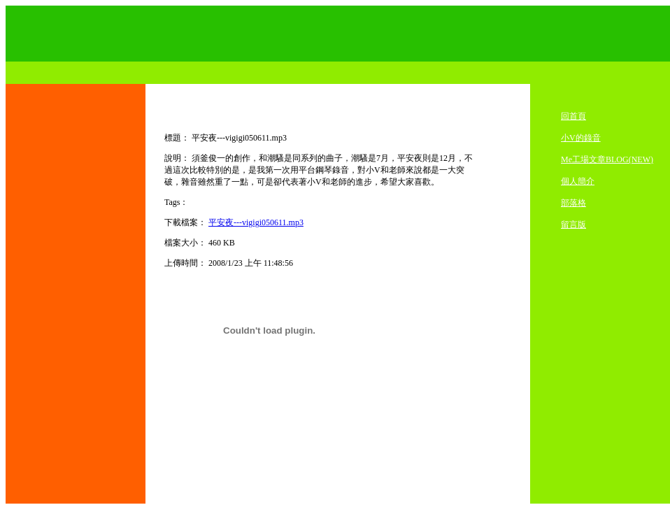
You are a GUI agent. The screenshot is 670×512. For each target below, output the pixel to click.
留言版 (573, 224)
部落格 (573, 203)
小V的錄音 (581, 138)
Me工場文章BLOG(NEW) (607, 159)
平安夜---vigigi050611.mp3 (256, 222)
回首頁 (573, 116)
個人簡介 (577, 181)
